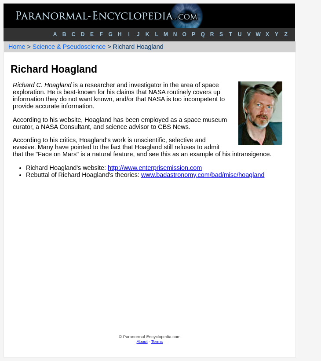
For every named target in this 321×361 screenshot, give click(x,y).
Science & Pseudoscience (69, 46)
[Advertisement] (149, 263)
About (142, 341)
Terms (157, 341)
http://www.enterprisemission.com (155, 167)
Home (16, 46)
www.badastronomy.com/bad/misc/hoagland (203, 174)
